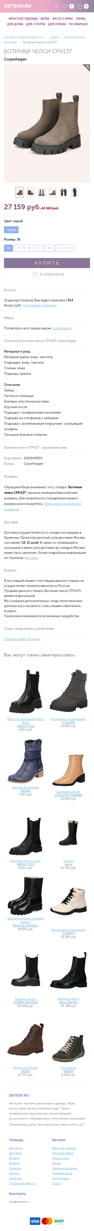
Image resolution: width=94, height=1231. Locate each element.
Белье (45, 18)
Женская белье (62, 1153)
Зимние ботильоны (25, 789)
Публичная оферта (22, 1183)
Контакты (15, 1148)
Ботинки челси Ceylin (25, 862)
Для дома (15, 24)
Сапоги (68, 862)
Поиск (56, 1183)
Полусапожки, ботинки (22, 639)
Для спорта (35, 24)
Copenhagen (61, 328)
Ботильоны (68, 1069)
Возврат (14, 1163)
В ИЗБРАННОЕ (47, 275)
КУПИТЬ (47, 263)
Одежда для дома (64, 1168)
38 (29, 248)
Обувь (80, 18)
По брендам (60, 1178)
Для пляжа (57, 24)
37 (18, 248)
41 (59, 248)
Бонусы (14, 1173)
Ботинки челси (25, 1000)
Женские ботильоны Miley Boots (25, 722)
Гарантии (15, 1178)
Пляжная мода (62, 1173)
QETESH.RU (17, 6)
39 (39, 248)
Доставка (15, 1153)
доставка (31, 558)
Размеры (15, 1168)
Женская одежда (23, 18)
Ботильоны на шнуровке (68, 720)
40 (49, 248)
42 (69, 248)
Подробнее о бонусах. (40, 305)
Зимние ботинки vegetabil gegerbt (25, 922)
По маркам (78, 24)
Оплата (14, 1158)
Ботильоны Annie (68, 793)
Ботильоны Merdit (25, 1069)
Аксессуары (62, 18)
